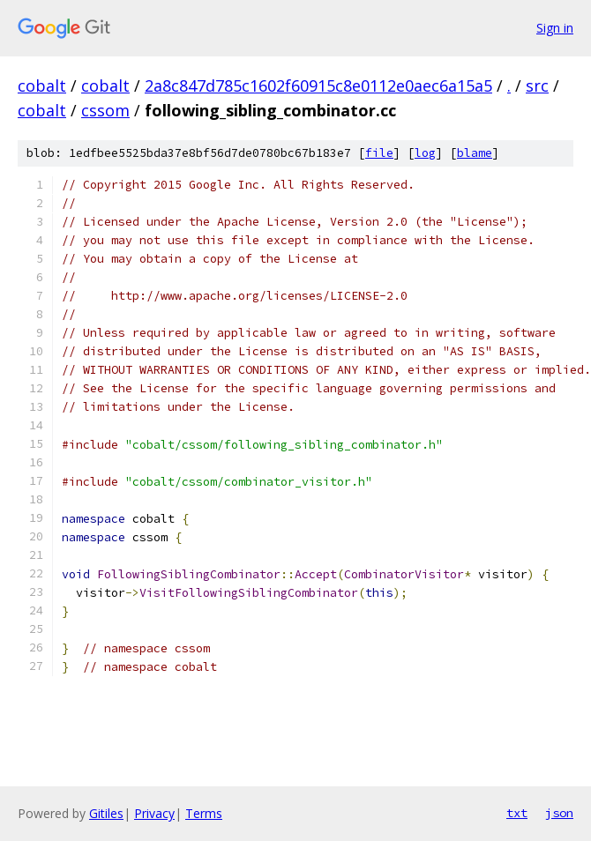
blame (474, 152)
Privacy (154, 813)
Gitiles (106, 813)
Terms (203, 813)
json (559, 813)
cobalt (42, 85)
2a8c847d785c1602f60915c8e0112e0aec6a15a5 (318, 85)
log (425, 152)
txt (516, 813)
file (379, 152)
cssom (105, 110)
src (537, 85)
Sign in (554, 27)
